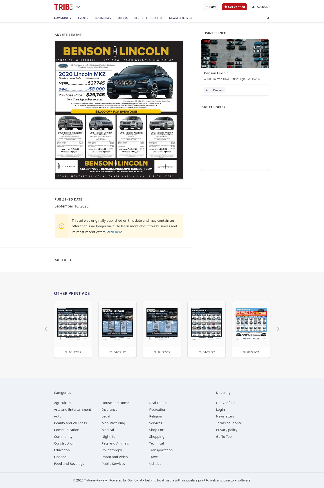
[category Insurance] (109, 409)
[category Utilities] (155, 463)
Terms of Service (229, 423)
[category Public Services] (113, 463)
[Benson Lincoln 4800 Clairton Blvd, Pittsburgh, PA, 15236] (235, 61)
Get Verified (225, 402)
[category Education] (62, 450)
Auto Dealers (215, 90)
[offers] (123, 18)
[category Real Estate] (157, 402)
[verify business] (234, 6)
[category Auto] (57, 416)
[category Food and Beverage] (69, 463)
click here (114, 232)
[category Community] (63, 436)
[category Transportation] (161, 450)
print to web (207, 480)
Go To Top (224, 436)
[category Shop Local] (157, 429)
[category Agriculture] (63, 402)
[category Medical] (108, 429)
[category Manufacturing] (113, 423)
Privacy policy (226, 429)
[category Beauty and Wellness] (70, 423)
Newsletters (225, 416)
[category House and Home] (115, 402)
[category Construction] (64, 443)
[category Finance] (60, 456)
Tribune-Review (96, 480)
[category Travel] (154, 456)
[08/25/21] (251, 328)
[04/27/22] (73, 328)
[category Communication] (66, 429)
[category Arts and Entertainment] (72, 409)
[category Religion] (155, 416)
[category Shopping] (156, 436)
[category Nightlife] (108, 436)
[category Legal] (106, 416)
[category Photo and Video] (115, 456)
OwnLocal (134, 480)
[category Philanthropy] (112, 450)
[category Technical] (156, 443)
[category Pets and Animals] (115, 443)
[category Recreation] (157, 409)
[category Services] (155, 423)
